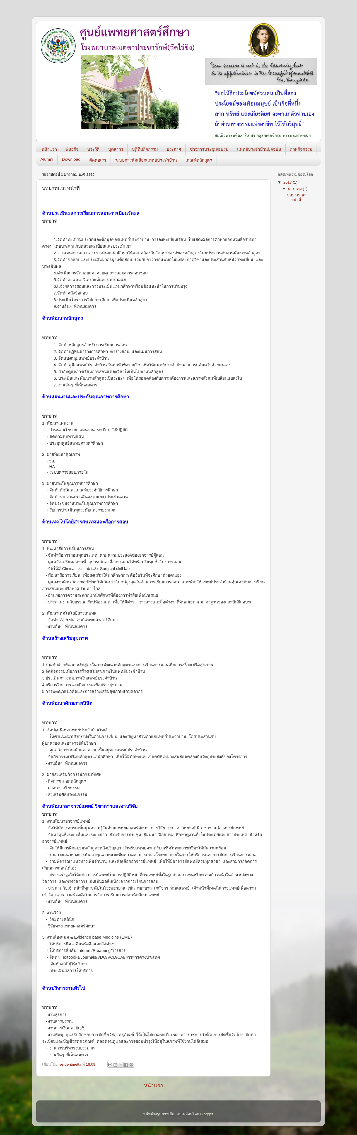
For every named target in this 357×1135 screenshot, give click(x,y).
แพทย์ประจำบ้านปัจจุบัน (259, 149)
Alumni (46, 159)
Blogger (206, 1114)
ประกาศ (174, 149)
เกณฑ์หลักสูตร (198, 160)
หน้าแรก (49, 149)
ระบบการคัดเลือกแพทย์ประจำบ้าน (146, 160)
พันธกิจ (72, 149)
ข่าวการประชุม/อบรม (209, 149)
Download (71, 159)
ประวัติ (93, 149)
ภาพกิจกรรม (301, 149)
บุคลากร (115, 149)
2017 (288, 182)
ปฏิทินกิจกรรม (145, 149)
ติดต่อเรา (97, 160)
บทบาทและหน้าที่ (296, 197)
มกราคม (295, 189)
